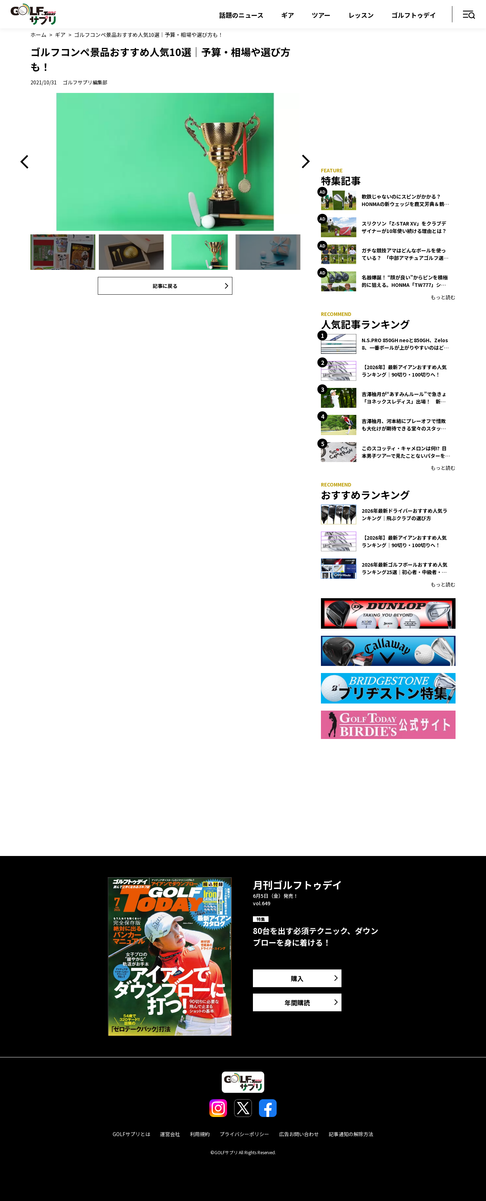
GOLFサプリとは (131, 1134)
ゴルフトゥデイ (413, 15)
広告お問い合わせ (299, 1134)
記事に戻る (165, 285)
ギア (287, 15)
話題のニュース (241, 15)
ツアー (321, 15)
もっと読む (443, 297)
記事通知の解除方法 (351, 1134)
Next (303, 162)
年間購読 (297, 1002)
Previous (27, 162)
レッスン (361, 15)
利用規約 (200, 1134)
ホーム (38, 34)
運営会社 (170, 1134)
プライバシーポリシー (244, 1134)
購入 (297, 978)
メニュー (469, 15)
